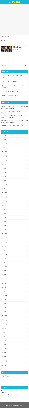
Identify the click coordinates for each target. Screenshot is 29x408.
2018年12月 (4, 303)
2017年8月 (4, 365)
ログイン (3, 390)
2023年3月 (4, 160)
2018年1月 (4, 344)
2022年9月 (4, 184)
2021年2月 (4, 262)
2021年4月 (4, 254)
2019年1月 (4, 299)
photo (2, 380)
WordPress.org (5, 396)
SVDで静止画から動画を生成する (9, 81)
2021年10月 (4, 229)
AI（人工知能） (5, 376)
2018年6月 (4, 328)
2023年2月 (4, 164)
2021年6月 (4, 246)
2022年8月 (4, 188)
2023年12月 (4, 139)
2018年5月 (4, 332)
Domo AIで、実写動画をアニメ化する (10, 91)
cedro (10, 112)
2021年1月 (4, 266)
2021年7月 (4, 242)
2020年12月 (4, 270)
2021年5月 (4, 250)
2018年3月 (4, 336)
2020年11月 (4, 274)
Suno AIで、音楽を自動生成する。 (10, 95)
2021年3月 (4, 258)
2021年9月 (4, 234)
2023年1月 (4, 168)
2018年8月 (4, 320)
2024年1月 (4, 135)
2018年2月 (4, 340)
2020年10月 (4, 279)
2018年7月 (4, 324)
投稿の (4, 392)
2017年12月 (4, 348)
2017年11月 (4, 352)
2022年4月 (4, 205)
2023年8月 (4, 143)
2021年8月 (4, 238)
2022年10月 (4, 180)
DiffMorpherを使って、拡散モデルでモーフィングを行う (13, 86)
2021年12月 (4, 221)
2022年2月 (4, 213)
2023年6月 (4, 152)
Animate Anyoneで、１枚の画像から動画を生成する (13, 76)
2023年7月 (4, 147)
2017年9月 (4, 361)
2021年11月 (4, 225)
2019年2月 (4, 295)
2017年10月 (4, 356)
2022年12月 (4, 172)
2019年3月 (4, 291)
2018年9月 (4, 316)
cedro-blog (14, 1)
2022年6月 (4, 197)
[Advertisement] (14, 19)
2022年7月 (4, 192)
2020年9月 (4, 283)
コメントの (5, 394)
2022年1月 (4, 217)
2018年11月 (4, 307)
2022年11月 (4, 176)
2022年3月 (4, 209)
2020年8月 (4, 287)
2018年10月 (4, 311)
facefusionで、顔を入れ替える (8, 125)
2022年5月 (4, 201)
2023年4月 (4, 156)
